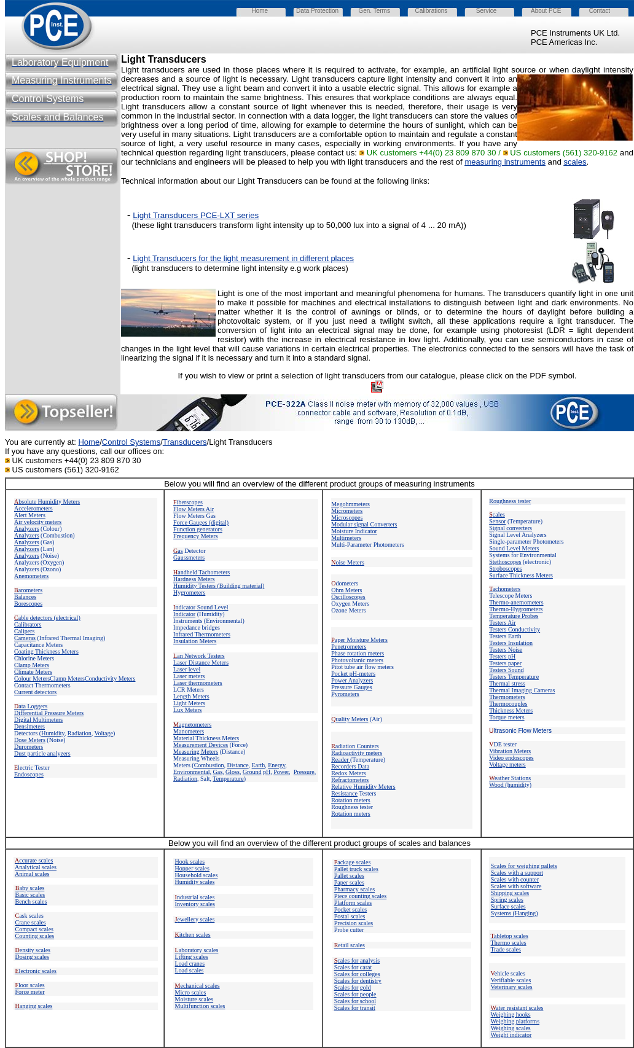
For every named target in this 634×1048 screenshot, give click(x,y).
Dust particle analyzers (42, 753)
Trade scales (506, 949)
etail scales (349, 945)
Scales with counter (515, 879)
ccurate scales (34, 860)
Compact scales (34, 929)
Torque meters (506, 717)
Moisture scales (194, 999)
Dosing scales (32, 956)
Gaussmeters (189, 557)
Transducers (185, 442)
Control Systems (131, 442)
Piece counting (353, 896)
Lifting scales (191, 956)
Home (89, 442)
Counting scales (35, 936)
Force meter (30, 991)
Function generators (197, 529)
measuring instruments (505, 161)
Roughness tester (510, 501)
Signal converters (510, 528)
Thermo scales (508, 942)
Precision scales (354, 923)
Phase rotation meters (357, 653)
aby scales (30, 888)
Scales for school (355, 1001)
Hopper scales (192, 868)
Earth (258, 765)
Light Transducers (243, 258)
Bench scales (31, 901)
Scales (353, 967)
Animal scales (32, 873)
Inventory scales (195, 904)
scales (575, 161)
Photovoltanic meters (357, 660)
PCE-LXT (216, 215)
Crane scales (30, 922)
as (178, 550)
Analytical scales (36, 867)
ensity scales (33, 950)
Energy (276, 765)
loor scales (30, 985)
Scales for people (355, 994)
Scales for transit (354, 1007)
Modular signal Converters (364, 524)
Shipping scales (510, 893)
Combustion (209, 765)
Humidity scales (195, 881)
